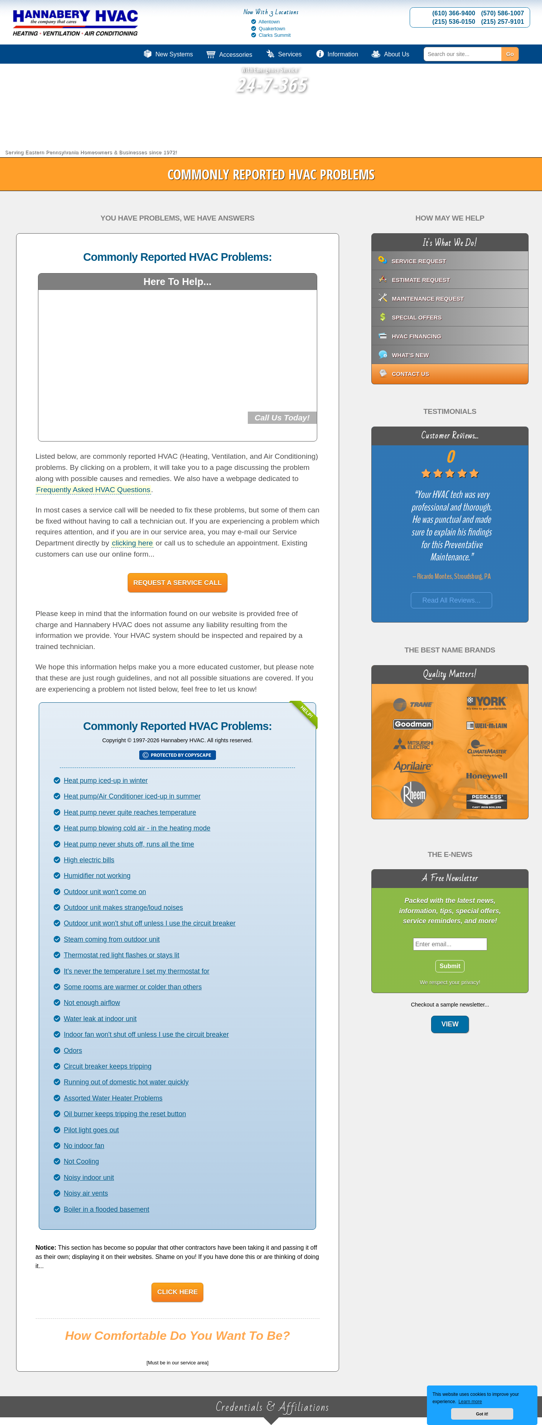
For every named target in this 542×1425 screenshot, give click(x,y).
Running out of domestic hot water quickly (126, 1082)
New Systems (174, 54)
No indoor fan (84, 1146)
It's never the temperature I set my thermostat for (136, 971)
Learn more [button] (470, 1401)
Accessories (235, 54)
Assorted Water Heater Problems (113, 1098)
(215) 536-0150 (453, 21)
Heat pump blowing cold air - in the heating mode (137, 828)
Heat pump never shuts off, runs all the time (129, 844)
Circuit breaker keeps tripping (108, 1066)
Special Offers (417, 317)
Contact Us (410, 374)
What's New (410, 355)
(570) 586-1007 (502, 13)
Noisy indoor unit (89, 1177)
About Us (396, 54)
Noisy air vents (86, 1193)
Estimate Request (421, 280)
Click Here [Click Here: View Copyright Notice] (177, 1292)
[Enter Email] (450, 944)
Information (343, 54)
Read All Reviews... (451, 600)
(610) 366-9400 (453, 13)
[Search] (462, 54)
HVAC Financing (417, 336)
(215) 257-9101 (502, 21)
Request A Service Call (177, 582)
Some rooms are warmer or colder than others (133, 987)
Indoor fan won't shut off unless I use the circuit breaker (146, 1034)
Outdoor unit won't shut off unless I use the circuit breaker (150, 923)
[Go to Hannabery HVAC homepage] (76, 23)
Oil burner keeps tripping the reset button (125, 1114)
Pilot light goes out (91, 1130)
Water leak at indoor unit (100, 1019)
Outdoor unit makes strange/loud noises (123, 907)
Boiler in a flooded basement (106, 1209)
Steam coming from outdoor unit (112, 939)
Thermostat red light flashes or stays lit (121, 955)
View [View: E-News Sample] (449, 1024)
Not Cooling (81, 1161)
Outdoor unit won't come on (105, 892)
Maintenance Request (428, 298)
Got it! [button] (482, 1414)
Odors (73, 1050)
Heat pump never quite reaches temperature (130, 812)
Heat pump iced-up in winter (106, 780)
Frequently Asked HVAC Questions (93, 490)
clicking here (132, 543)
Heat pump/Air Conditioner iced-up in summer (132, 796)
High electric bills (89, 860)
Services (289, 54)
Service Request (419, 261)
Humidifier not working (97, 876)
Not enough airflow (92, 1003)
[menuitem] (479, 54)
